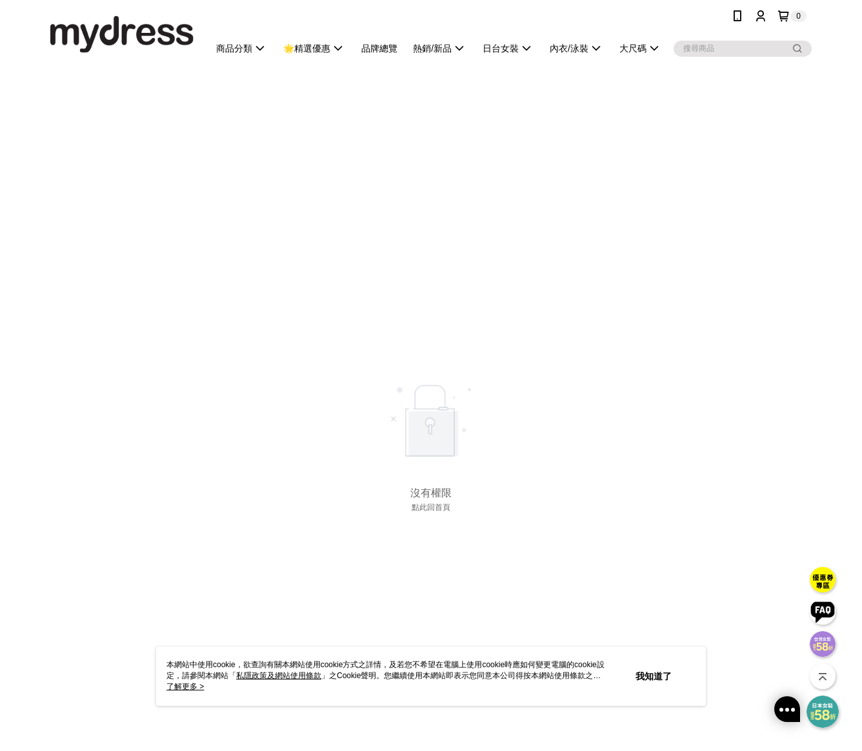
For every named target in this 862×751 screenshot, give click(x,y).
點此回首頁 (431, 507)
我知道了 (654, 676)
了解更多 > (185, 686)
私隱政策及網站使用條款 (278, 675)
